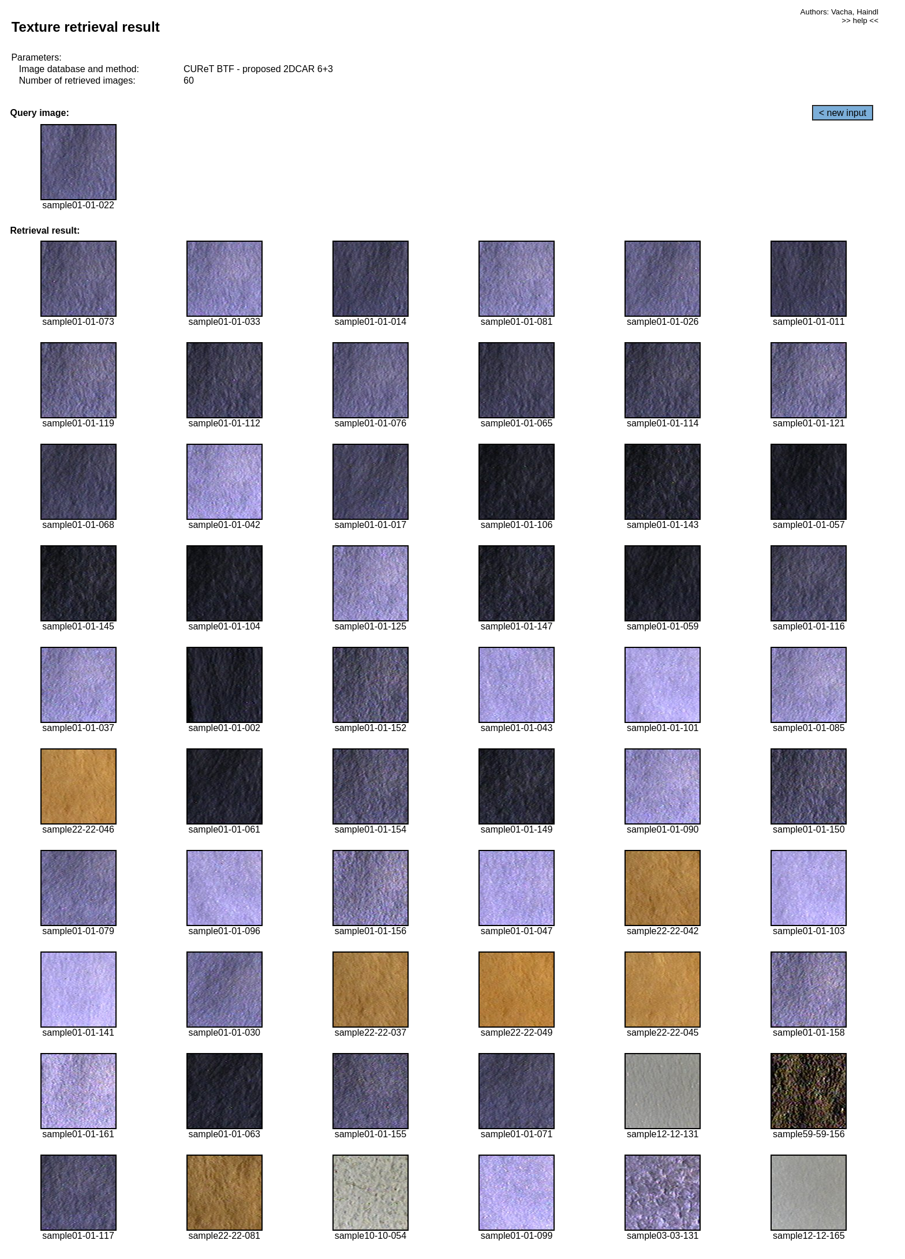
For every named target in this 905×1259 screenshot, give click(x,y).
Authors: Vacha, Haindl (839, 12)
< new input (842, 113)
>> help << (860, 20)
